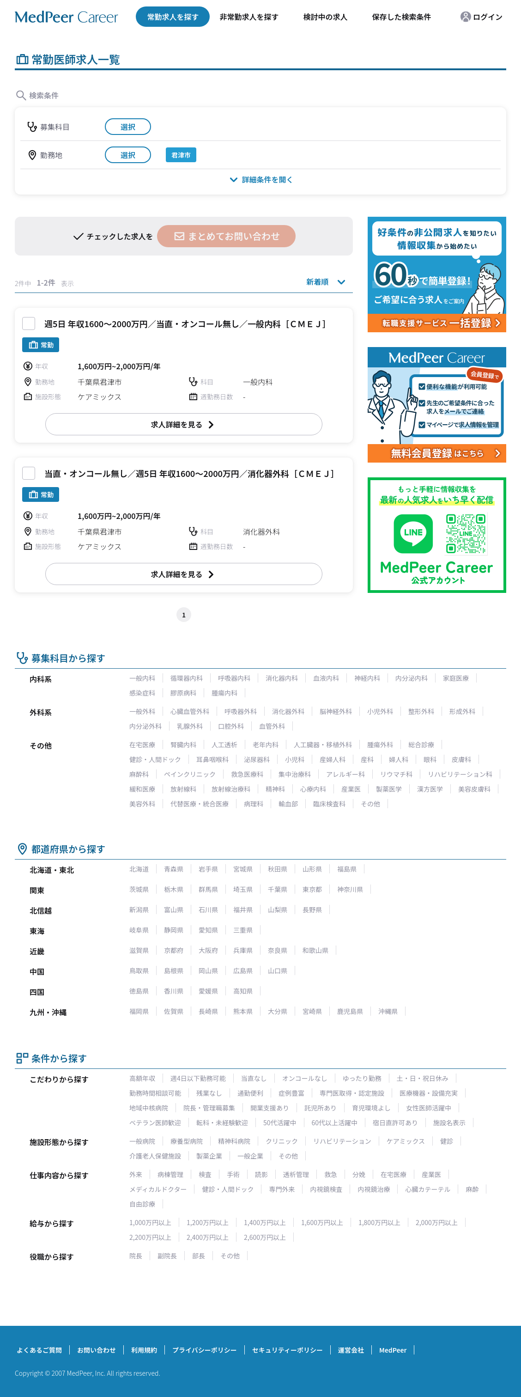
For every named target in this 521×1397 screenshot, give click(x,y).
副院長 (167, 1255)
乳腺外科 (190, 726)
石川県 (208, 909)
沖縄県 (388, 1011)
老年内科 (266, 744)
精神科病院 (234, 1141)
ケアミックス (406, 1141)
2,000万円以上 (437, 1222)
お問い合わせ (96, 1349)
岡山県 (208, 970)
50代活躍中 (280, 1122)
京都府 (173, 950)
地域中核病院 (148, 1107)
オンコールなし (304, 1078)
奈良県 (277, 950)
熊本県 (243, 1011)
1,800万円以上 (379, 1222)
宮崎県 (312, 1011)
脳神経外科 (336, 711)
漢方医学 (430, 788)
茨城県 (139, 889)
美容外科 (142, 803)
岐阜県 (139, 929)
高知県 (243, 990)
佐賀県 (173, 1011)
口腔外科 (231, 726)
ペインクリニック (190, 774)
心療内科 (313, 788)
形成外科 (462, 711)
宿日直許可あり (395, 1122)
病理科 (253, 803)
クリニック (282, 1141)
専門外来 (282, 1189)
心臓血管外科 (189, 711)
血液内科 (326, 678)
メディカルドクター (158, 1189)
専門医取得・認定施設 (352, 1093)
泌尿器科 (257, 759)
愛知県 (208, 929)
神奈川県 (350, 889)
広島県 (243, 970)
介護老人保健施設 (155, 1155)
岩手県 (208, 868)
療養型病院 (186, 1141)
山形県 (312, 868)
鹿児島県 (350, 1011)
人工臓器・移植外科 (323, 744)
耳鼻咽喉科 (212, 759)
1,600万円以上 (322, 1222)
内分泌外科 (145, 726)
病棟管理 (170, 1174)
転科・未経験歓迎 (222, 1122)
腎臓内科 (183, 744)
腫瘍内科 (224, 692)
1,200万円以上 (208, 1222)
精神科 (275, 788)
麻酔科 (139, 774)
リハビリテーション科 (460, 774)
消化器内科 (282, 678)
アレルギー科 (345, 774)
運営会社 (351, 1349)
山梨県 (277, 909)
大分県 (277, 1011)
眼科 (430, 759)
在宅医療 (142, 744)
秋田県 (277, 868)
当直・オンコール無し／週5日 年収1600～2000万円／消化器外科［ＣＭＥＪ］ (191, 473)
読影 (261, 1174)
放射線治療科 (231, 788)
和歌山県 (315, 950)
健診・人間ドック (155, 759)
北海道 (139, 868)
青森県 (173, 868)
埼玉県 (243, 889)
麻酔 (472, 1189)
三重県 (243, 929)
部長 (198, 1255)
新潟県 (139, 909)
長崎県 (208, 1011)
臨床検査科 (329, 803)
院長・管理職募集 (209, 1107)
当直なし (254, 1078)
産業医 (351, 788)
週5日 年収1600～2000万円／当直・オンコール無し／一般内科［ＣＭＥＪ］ (187, 323)
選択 (128, 126)
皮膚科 (461, 759)
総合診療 (421, 744)
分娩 (358, 1174)
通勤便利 (250, 1093)
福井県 (243, 909)
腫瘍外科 (380, 744)
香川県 (173, 990)
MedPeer (392, 1349)
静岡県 (173, 929)
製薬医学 (389, 788)
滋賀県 (139, 950)
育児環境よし (371, 1107)
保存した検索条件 (401, 16)
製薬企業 (209, 1155)
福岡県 (139, 1011)
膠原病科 (183, 692)
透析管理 (296, 1174)
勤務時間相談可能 (155, 1093)
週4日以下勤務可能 (198, 1078)
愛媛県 (208, 990)
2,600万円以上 (265, 1237)
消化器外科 (288, 711)
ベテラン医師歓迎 (155, 1122)
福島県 (347, 868)
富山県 (173, 909)
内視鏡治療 (373, 1189)
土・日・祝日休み (422, 1078)
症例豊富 (291, 1093)
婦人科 (398, 759)
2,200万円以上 (150, 1237)
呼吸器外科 (240, 711)
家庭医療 (456, 678)
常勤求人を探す (173, 16)
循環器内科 (186, 678)
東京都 (312, 889)
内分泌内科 (411, 678)
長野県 (312, 909)
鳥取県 (139, 970)
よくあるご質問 (39, 1349)
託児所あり (320, 1107)
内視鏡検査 (326, 1189)
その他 (370, 803)
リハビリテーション (342, 1141)
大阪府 (208, 950)
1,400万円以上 (265, 1222)
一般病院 (142, 1141)
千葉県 (277, 889)
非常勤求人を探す (249, 16)
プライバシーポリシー (204, 1349)
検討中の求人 (325, 16)
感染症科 (142, 692)
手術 (233, 1174)
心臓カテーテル (427, 1189)
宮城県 (243, 868)
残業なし (209, 1093)
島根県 (173, 970)
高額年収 (142, 1078)
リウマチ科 (396, 774)
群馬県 (208, 889)
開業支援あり (269, 1107)
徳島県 (139, 990)
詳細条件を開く (260, 179)
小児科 (294, 759)
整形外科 (421, 711)
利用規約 (144, 1349)
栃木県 (173, 889)
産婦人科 (332, 759)
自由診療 (142, 1203)
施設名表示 (449, 1122)
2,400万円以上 (208, 1237)
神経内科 (367, 678)
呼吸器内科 (234, 678)
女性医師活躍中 (428, 1107)
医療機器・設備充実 (429, 1093)
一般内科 (142, 678)
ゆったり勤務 (362, 1078)
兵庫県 (243, 950)
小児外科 (380, 711)
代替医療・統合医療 (199, 803)
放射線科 (183, 788)
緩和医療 (142, 788)
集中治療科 (295, 774)
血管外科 (272, 726)
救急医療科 (247, 774)
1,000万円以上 (150, 1222)
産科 (367, 759)
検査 (205, 1174)
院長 (135, 1255)
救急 (330, 1174)
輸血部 (288, 803)
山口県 (277, 970)
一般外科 (142, 711)
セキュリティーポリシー (287, 1349)
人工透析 (224, 744)
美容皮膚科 (474, 788)
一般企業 (250, 1155)
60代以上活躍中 (335, 1122)
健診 (446, 1141)
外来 (135, 1174)
